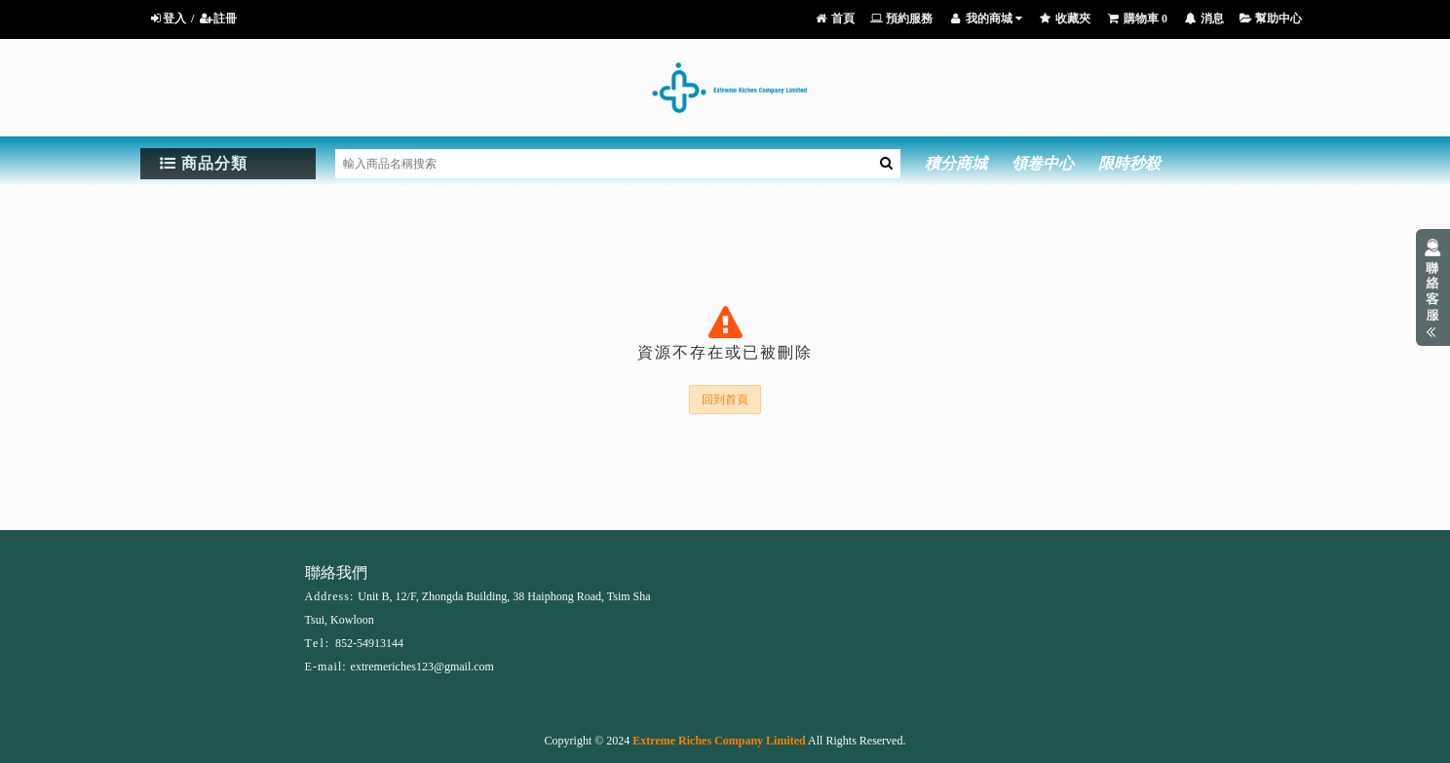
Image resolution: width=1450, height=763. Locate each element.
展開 (1433, 287)
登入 (167, 18)
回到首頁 (725, 399)
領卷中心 (1042, 163)
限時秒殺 (1129, 163)
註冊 (218, 18)
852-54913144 (369, 643)
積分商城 (956, 163)
